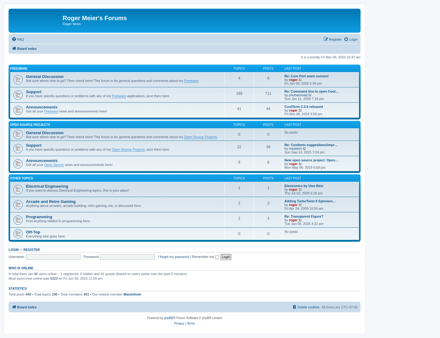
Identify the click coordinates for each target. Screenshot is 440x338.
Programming (39, 217)
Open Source (54, 165)
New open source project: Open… (311, 160)
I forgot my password (173, 257)
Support (34, 92)
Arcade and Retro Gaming (51, 201)
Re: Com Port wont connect (306, 76)
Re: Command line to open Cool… (311, 91)
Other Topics (21, 178)
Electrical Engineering (47, 186)
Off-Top (33, 232)
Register (32, 250)
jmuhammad (298, 95)
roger (293, 80)
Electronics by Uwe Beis (303, 186)
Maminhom (132, 294)
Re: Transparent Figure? (303, 216)
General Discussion (45, 76)
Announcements (41, 107)
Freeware (19, 68)
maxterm (295, 148)
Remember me (205, 257)
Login (14, 250)
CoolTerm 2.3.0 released (303, 106)
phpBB (168, 318)
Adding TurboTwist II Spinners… (310, 201)
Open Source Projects (30, 125)
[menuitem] (18, 39)
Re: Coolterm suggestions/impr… (311, 145)
